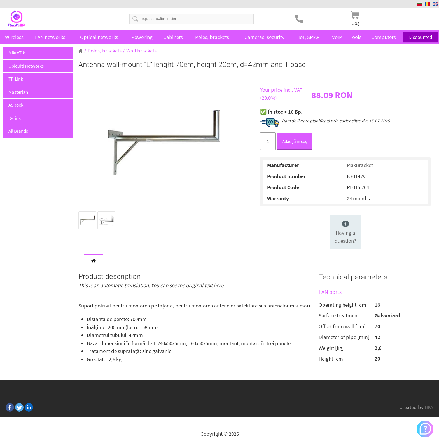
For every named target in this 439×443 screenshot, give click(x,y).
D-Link (14, 118)
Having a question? (345, 232)
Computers (383, 37)
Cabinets (173, 37)
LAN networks (50, 37)
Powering (142, 37)
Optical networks (99, 37)
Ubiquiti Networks (26, 66)
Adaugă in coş (294, 141)
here (218, 285)
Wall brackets (141, 50)
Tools (355, 37)
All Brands (18, 131)
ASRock (15, 105)
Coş (355, 23)
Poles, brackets (212, 37)
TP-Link (15, 79)
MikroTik (16, 53)
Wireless (14, 37)
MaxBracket (360, 165)
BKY (429, 407)
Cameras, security (264, 37)
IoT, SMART (310, 37)
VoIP (337, 37)
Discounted (420, 37)
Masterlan (18, 92)
